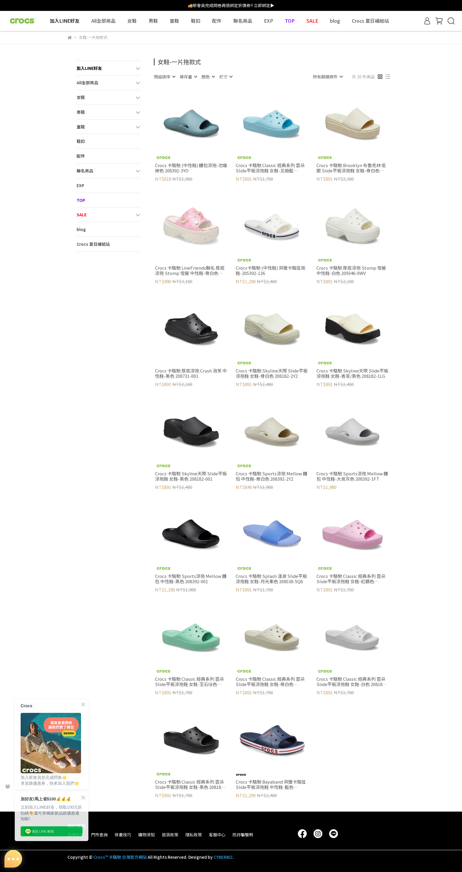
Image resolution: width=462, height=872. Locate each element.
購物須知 (146, 835)
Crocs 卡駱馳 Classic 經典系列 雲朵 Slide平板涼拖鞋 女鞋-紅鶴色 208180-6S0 (350, 578)
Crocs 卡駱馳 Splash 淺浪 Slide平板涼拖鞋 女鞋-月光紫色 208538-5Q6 (271, 578)
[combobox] (164, 76)
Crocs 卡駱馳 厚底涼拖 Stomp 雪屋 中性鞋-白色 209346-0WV (351, 270)
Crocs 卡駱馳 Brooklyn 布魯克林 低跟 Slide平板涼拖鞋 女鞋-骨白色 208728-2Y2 (351, 168)
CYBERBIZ (223, 857)
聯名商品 (242, 20)
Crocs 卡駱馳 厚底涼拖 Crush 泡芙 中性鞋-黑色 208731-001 (191, 373)
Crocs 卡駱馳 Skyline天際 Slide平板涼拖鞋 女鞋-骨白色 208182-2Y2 (272, 373)
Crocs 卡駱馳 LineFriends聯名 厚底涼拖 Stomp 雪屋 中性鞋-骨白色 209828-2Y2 (190, 270)
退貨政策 (170, 835)
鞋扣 (195, 20)
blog (335, 20)
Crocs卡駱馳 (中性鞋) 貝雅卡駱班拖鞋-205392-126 (270, 270)
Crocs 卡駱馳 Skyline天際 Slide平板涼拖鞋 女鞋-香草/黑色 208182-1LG (352, 373)
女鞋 (132, 20)
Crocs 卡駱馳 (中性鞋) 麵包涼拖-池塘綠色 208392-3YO (191, 168)
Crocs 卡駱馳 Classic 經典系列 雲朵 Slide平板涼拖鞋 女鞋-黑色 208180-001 (190, 784)
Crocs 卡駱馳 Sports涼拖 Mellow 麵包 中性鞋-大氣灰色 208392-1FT (352, 476)
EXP (268, 20)
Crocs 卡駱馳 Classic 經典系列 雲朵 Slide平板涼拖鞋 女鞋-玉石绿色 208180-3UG (189, 681)
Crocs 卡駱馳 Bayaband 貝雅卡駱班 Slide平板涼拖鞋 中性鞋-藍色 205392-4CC (271, 784)
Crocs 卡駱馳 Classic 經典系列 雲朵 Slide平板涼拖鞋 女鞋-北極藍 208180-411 (270, 168)
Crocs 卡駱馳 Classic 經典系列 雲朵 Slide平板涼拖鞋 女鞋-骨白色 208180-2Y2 (270, 681)
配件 (217, 20)
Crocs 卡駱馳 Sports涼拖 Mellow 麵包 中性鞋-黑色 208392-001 (191, 578)
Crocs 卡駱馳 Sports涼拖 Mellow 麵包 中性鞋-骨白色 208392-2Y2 (271, 476)
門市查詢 (99, 835)
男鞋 (153, 20)
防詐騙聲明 (242, 835)
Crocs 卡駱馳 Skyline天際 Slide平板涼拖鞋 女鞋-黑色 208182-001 (191, 476)
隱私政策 (193, 835)
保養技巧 (123, 835)
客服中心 (217, 835)
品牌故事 (75, 835)
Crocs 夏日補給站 (370, 20)
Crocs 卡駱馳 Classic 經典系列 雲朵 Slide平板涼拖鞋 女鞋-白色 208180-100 (351, 681)
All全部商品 (103, 20)
